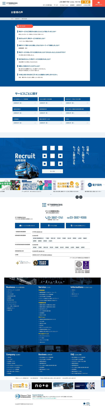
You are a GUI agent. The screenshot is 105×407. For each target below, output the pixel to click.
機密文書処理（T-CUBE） (45, 369)
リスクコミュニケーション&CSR (13, 290)
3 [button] (52, 194)
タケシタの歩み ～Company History (14, 365)
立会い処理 (42, 321)
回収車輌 (9, 298)
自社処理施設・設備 (11, 296)
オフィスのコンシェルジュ (44, 336)
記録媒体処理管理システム (45, 329)
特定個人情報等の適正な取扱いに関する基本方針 (50, 378)
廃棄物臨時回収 (43, 363)
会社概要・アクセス (11, 361)
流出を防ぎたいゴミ (44, 309)
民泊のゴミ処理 (43, 315)
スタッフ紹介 (9, 359)
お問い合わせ (42, 342)
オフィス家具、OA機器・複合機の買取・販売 (48, 365)
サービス (56, 5)
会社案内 (72, 5)
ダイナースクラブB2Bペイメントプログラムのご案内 (44, 398)
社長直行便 (9, 310)
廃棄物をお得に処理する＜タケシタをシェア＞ (49, 331)
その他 (41, 371)
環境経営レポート (10, 308)
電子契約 (41, 325)
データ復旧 (42, 338)
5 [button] (55, 194)
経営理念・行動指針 (11, 363)
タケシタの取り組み (47, 5)
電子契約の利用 (10, 300)
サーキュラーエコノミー (12, 304)
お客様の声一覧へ (18, 103)
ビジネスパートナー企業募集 (13, 369)
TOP (12, 18)
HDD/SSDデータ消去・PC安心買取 (79, 361)
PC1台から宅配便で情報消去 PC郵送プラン (48, 300)
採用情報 (9, 373)
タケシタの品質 (10, 294)
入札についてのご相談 (44, 340)
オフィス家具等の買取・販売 (45, 311)
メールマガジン (75, 296)
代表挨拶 (9, 357)
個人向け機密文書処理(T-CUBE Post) (80, 373)
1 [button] (49, 194)
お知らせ (73, 290)
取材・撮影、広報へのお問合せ (13, 371)
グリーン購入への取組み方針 (13, 306)
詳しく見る (52, 171)
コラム (73, 292)
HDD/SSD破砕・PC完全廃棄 (45, 296)
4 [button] (54, 194)
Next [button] (80, 197)
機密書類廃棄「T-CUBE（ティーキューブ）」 (48, 292)
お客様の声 (79, 5)
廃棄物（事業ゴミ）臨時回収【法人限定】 (47, 307)
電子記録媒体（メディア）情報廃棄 (46, 294)
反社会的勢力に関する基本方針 (69, 378)
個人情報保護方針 (34, 378)
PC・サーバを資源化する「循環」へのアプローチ (49, 298)
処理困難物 (42, 313)
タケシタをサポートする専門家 (13, 367)
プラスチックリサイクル (11, 302)
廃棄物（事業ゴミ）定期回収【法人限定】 (47, 305)
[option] (37, 186)
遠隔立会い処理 (43, 323)
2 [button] (51, 194)
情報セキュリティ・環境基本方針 (22, 378)
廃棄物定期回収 (43, 361)
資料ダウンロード (75, 294)
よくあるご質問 (87, 5)
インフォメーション (64, 5)
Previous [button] (77, 197)
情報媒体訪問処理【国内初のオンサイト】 (48, 319)
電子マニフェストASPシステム (45, 327)
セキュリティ (9, 292)
